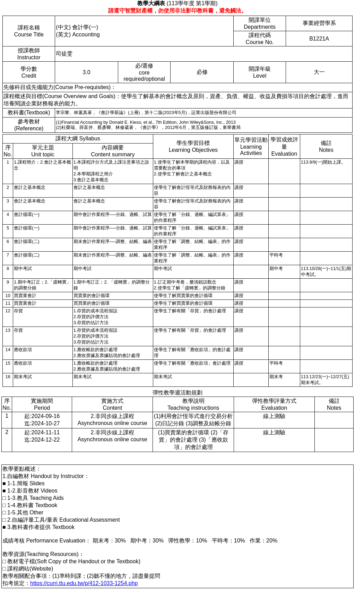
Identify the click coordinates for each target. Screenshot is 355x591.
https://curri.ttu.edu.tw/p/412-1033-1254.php (84, 583)
